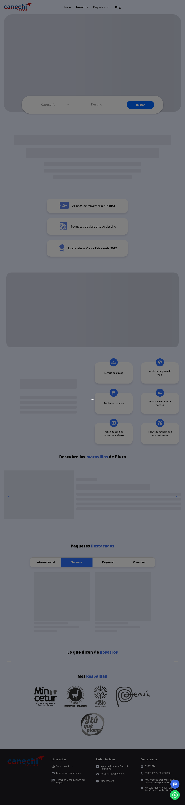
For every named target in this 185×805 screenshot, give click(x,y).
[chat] (174, 784)
